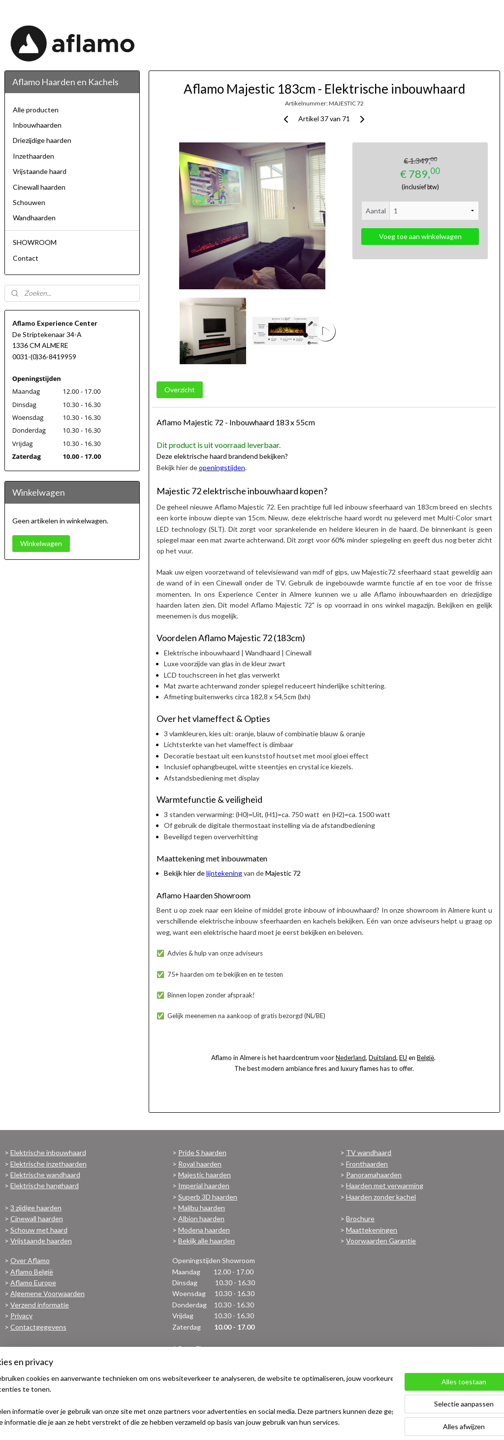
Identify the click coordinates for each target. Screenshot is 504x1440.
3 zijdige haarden (36, 1207)
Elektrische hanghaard (44, 1185)
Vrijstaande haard (39, 171)
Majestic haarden (204, 1174)
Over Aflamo (30, 1260)
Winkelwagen (41, 543)
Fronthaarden (367, 1164)
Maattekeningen (371, 1230)
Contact (25, 258)
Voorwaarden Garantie (381, 1240)
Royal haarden (199, 1164)
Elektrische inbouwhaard (48, 1152)
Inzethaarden (33, 156)
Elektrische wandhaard (45, 1174)
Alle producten (36, 109)
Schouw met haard (38, 1230)
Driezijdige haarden (42, 140)
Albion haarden (201, 1218)
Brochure (360, 1218)
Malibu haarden (201, 1207)
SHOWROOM (35, 242)
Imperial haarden (203, 1185)
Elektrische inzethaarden (48, 1164)
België (425, 1058)
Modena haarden (204, 1230)
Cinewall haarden (39, 187)
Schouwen (29, 202)
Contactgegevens (38, 1327)
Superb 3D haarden (207, 1197)
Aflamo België (31, 1272)
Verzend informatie (39, 1305)
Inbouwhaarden (37, 125)
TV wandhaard (368, 1152)
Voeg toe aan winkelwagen (419, 236)
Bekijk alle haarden (206, 1240)
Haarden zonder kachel (381, 1197)
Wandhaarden (34, 217)
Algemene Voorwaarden (47, 1293)
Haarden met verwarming (384, 1185)
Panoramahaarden (374, 1174)
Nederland (351, 1058)
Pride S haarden (202, 1152)
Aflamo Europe (33, 1282)
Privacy (21, 1315)
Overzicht (179, 389)
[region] (187, 1401)
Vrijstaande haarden (41, 1240)
